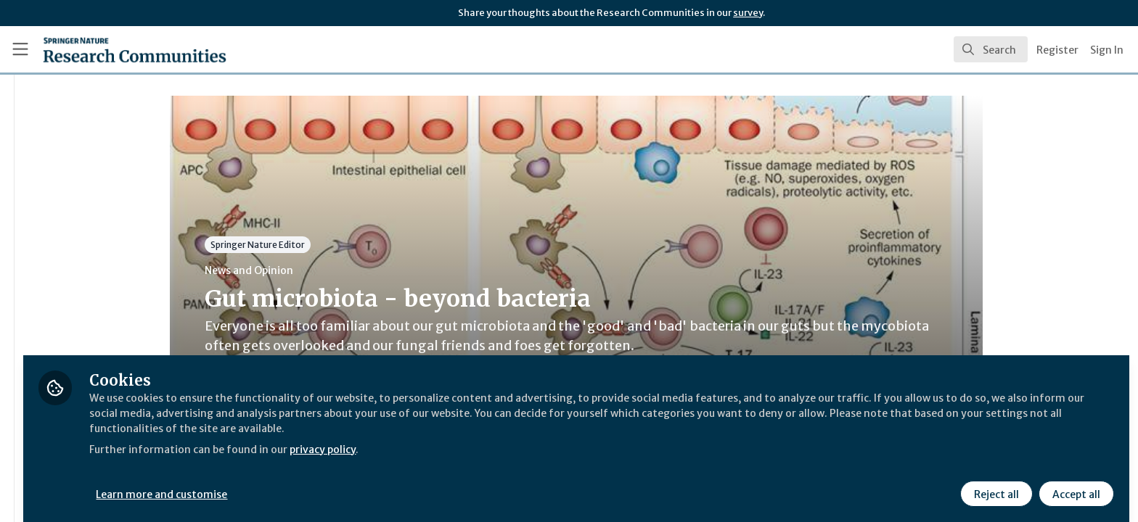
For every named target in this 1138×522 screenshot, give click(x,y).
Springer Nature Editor (343, 244)
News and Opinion (334, 270)
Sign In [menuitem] (1106, 50)
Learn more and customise (335, 483)
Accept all (1074, 483)
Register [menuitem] (1057, 50)
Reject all (994, 483)
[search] (991, 49)
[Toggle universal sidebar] (20, 49)
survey (748, 13)
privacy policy (517, 438)
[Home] (117, 49)
